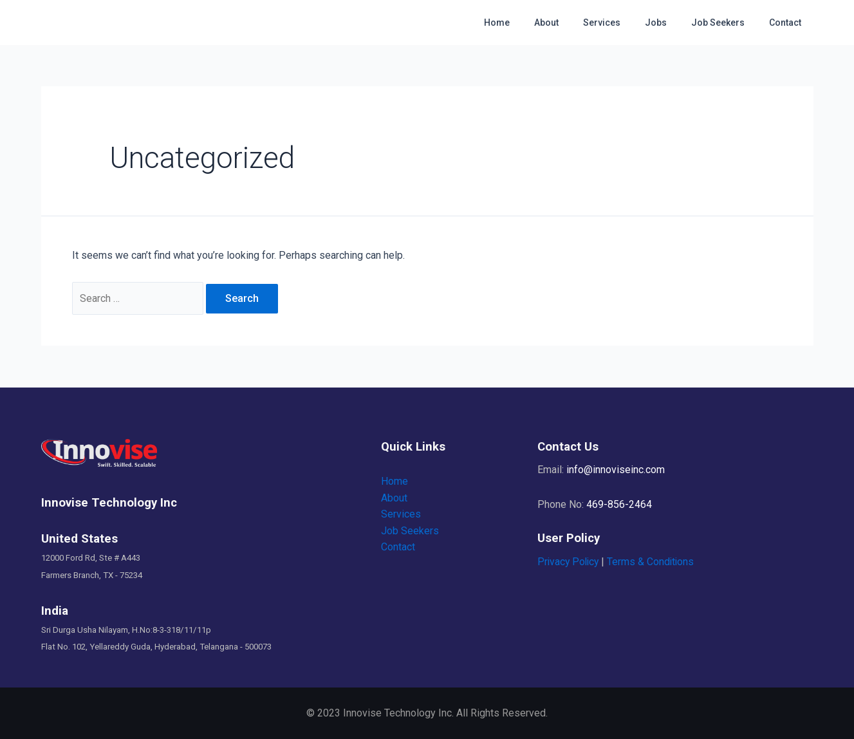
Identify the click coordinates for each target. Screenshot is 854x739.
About (575, 22)
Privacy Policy (569, 562)
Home (532, 22)
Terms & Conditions (654, 562)
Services (624, 22)
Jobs (672, 22)
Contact (788, 22)
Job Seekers (727, 22)
